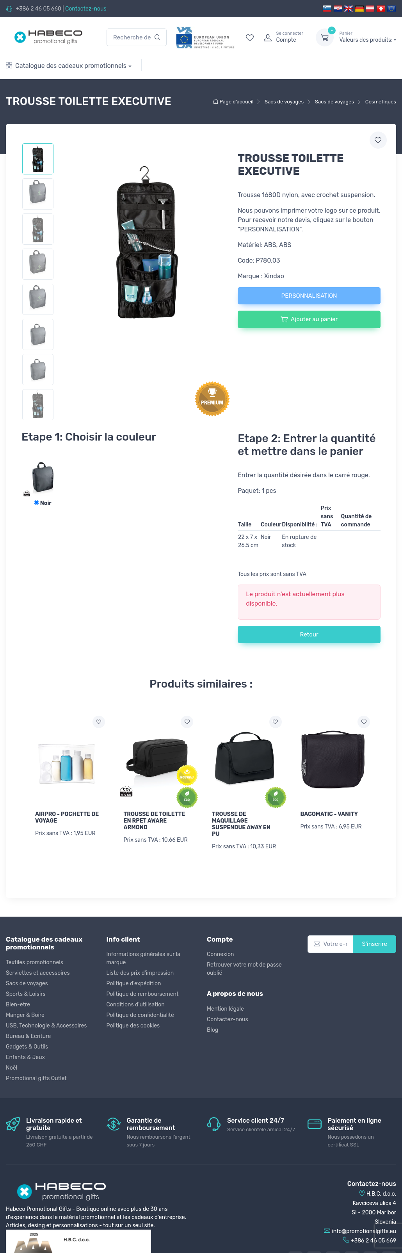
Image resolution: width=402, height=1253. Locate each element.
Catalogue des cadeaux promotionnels (66, 65)
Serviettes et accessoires (38, 972)
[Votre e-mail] (331, 944)
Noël (11, 1067)
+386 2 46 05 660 (38, 8)
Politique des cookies (133, 1025)
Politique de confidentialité (140, 1014)
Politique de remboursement (143, 993)
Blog (212, 1029)
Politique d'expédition (134, 983)
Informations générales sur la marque (143, 958)
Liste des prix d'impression (140, 972)
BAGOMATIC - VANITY (329, 814)
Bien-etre (18, 1004)
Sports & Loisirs (26, 993)
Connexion (220, 954)
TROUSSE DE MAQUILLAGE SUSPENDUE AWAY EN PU (241, 824)
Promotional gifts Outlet (36, 1077)
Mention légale (225, 1008)
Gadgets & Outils (27, 1046)
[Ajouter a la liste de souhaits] (98, 722)
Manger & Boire (25, 1014)
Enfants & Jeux (25, 1056)
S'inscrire (374, 943)
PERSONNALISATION (309, 295)
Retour (309, 634)
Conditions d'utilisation (136, 1004)
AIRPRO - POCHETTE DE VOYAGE (67, 817)
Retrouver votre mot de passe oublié (244, 968)
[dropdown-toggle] (325, 37)
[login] (282, 37)
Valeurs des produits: (367, 37)
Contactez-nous (86, 8)
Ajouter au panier (309, 319)
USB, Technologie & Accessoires (46, 1025)
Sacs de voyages (27, 982)
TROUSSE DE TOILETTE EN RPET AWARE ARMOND (154, 821)
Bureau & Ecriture (28, 1035)
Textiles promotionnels (34, 961)
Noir (43, 503)
